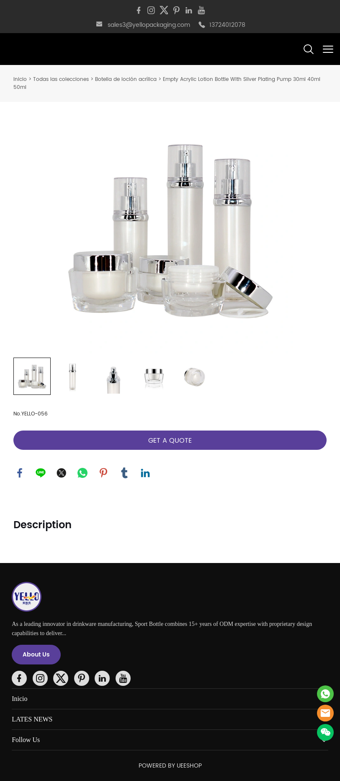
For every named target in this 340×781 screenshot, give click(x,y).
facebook (19, 473)
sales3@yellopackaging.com (149, 25)
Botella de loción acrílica (126, 79)
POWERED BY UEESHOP (170, 766)
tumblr (124, 473)
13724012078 (227, 25)
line (40, 473)
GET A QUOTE (170, 440)
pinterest (103, 473)
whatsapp (82, 473)
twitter (61, 473)
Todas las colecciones (61, 79)
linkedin (145, 473)
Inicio (20, 79)
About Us (36, 654)
